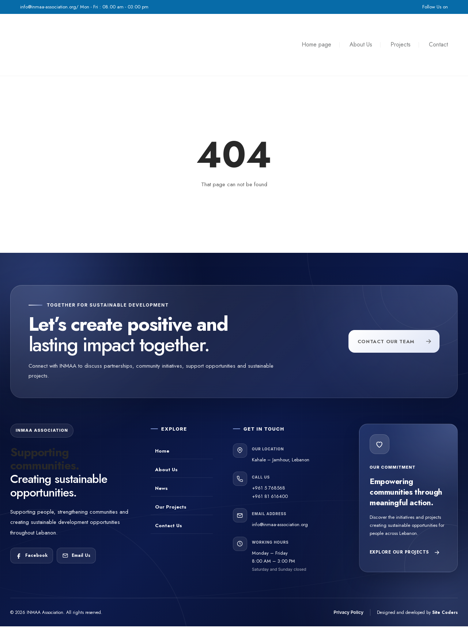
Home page (316, 44)
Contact (438, 44)
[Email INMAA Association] (76, 555)
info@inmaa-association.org (280, 524)
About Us (361, 44)
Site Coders (445, 612)
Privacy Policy (348, 612)
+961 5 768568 (268, 487)
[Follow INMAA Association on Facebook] (31, 555)
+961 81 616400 (270, 496)
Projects (400, 44)
